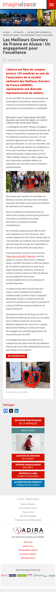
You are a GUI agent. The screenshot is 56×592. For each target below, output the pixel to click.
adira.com (28, 542)
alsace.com (28, 546)
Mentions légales (28, 516)
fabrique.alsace (28, 558)
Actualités (18, 32)
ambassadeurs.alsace (28, 550)
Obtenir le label (28, 474)
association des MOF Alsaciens (21, 256)
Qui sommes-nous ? (28, 508)
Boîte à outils (28, 430)
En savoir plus (16, 356)
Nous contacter (28, 504)
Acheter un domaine (28, 457)
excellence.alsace (28, 554)
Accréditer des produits (28, 483)
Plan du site (28, 512)
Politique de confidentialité (28, 520)
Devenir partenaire (28, 422)
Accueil (6, 32)
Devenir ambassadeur (28, 466)
